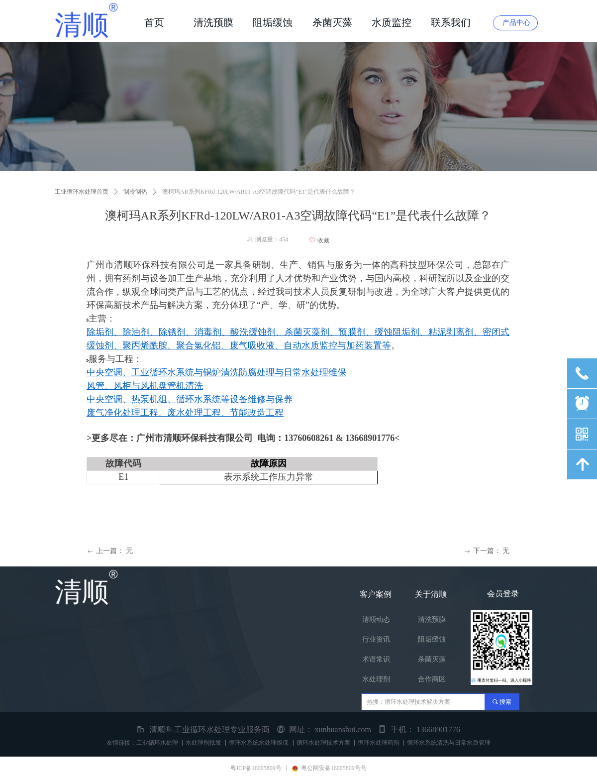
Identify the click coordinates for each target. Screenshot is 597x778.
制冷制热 (135, 191)
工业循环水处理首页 (81, 191)
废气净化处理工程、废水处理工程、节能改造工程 (185, 413)
